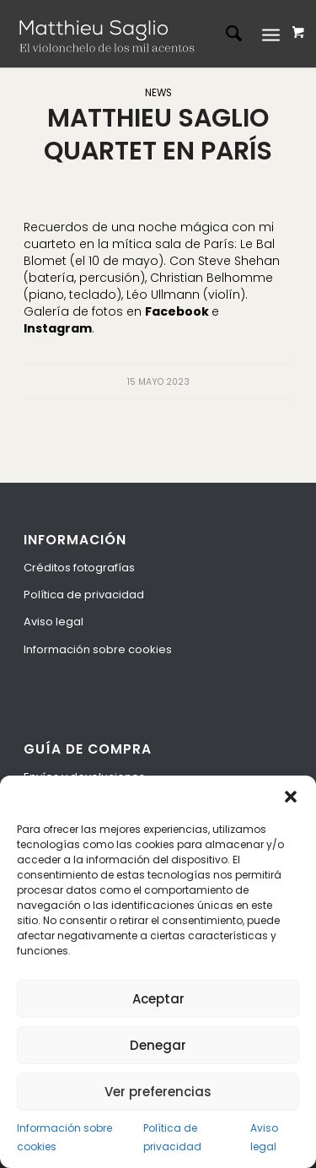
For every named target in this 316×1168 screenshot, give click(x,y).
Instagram (58, 328)
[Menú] (271, 34)
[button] (290, 796)
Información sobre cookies (64, 1137)
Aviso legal (264, 1137)
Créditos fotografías (79, 568)
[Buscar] (225, 34)
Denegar (158, 1045)
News (158, 93)
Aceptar (158, 999)
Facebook (178, 311)
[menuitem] (225, 34)
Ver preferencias (158, 1091)
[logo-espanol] (111, 34)
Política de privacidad (172, 1137)
